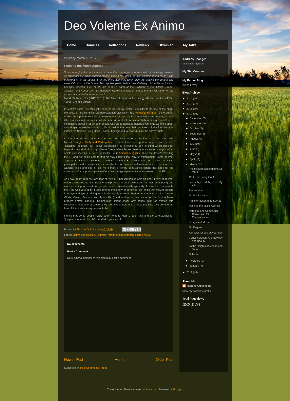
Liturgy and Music (199, 222)
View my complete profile (197, 291)
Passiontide (195, 190)
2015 (190, 98)
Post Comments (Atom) (94, 367)
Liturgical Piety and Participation (93, 142)
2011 (190, 272)
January (195, 265)
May (192, 154)
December (196, 118)
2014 (190, 103)
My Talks (189, 45)
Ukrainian (166, 45)
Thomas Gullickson (199, 285)
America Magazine (130, 153)
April (193, 159)
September (196, 133)
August (194, 138)
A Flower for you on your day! (206, 232)
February (195, 260)
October (195, 128)
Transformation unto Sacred (205, 200)
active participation (84, 234)
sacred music (143, 234)
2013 (190, 108)
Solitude (193, 254)
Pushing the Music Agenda (204, 205)
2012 (190, 113)
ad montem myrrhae (193, 63)
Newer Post (73, 360)
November (196, 123)
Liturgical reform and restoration (115, 234)
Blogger (177, 389)
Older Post (164, 360)
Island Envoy (189, 84)
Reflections (117, 45)
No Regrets (195, 227)
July (192, 143)
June (193, 149)
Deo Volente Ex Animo (124, 25)
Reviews (142, 45)
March (194, 164)
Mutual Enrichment (146, 112)
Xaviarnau (151, 389)
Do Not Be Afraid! (199, 195)
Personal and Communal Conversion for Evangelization (203, 214)
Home (71, 45)
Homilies (92, 45)
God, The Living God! (201, 177)
